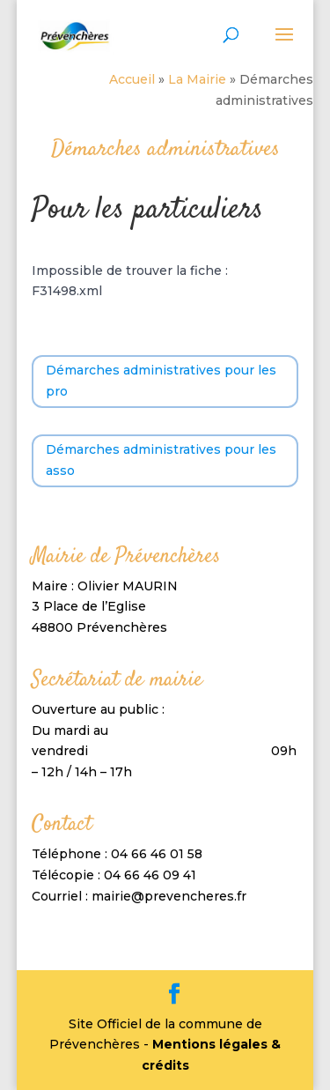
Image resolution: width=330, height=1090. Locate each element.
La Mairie (197, 79)
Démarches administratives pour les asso (161, 459)
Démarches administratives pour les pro (161, 380)
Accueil (132, 79)
